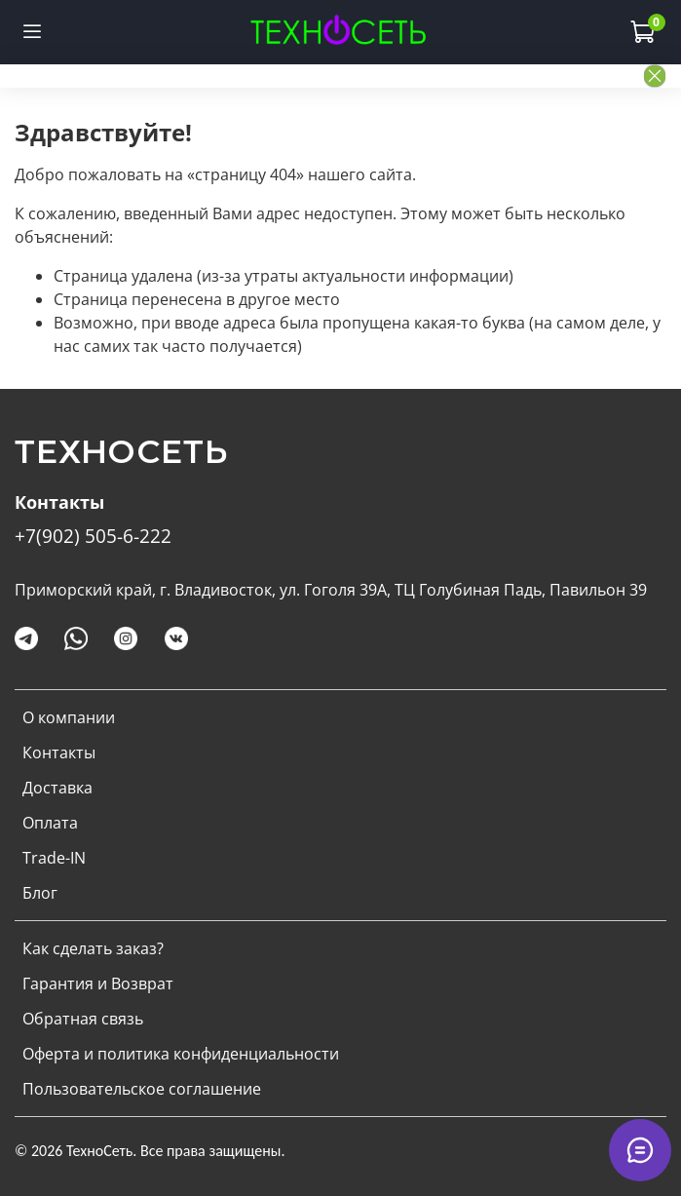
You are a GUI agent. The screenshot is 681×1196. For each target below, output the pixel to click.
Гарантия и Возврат (97, 983)
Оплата (50, 822)
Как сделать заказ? (93, 948)
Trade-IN (54, 857)
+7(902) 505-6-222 (93, 535)
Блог (39, 893)
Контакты (58, 752)
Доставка (57, 787)
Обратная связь (82, 1018)
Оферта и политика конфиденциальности (180, 1053)
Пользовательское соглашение (141, 1089)
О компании (68, 717)
